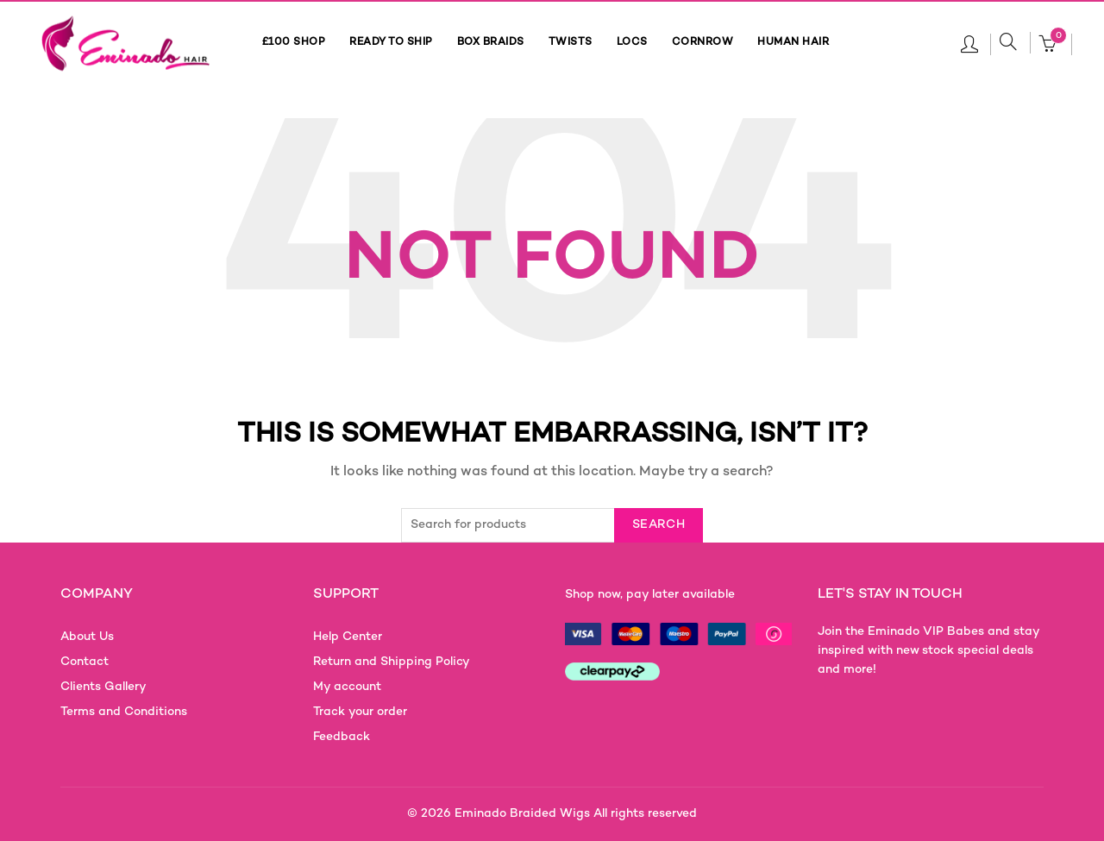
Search (658, 524)
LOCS (632, 42)
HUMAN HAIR (793, 42)
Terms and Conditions (123, 712)
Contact (84, 662)
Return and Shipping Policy (391, 662)
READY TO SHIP (391, 42)
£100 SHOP (294, 42)
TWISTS (571, 42)
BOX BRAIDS (490, 42)
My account (347, 687)
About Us (87, 637)
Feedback (341, 737)
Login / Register (969, 43)
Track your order (360, 712)
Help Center (347, 637)
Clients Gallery (103, 687)
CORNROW (703, 42)
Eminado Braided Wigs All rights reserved (576, 813)
